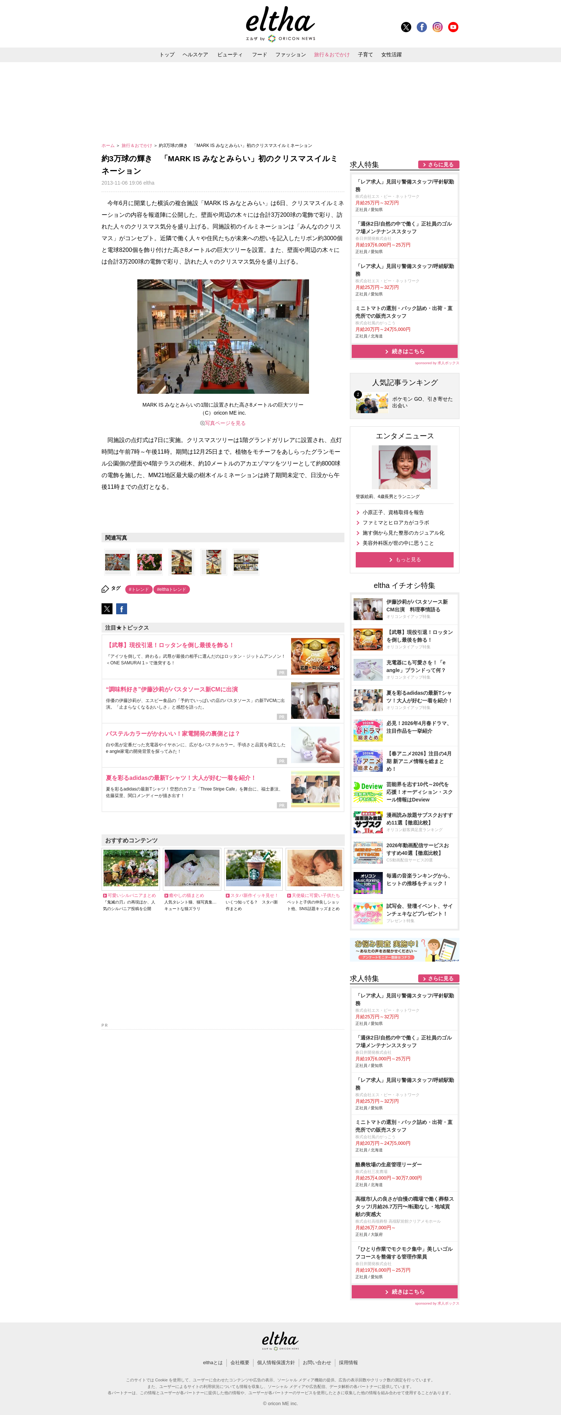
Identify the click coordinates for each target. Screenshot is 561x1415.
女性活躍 (391, 54)
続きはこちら (408, 351)
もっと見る (408, 559)
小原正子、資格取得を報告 (393, 512)
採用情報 (348, 1362)
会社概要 (239, 1362)
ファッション (290, 54)
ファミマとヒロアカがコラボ (396, 522)
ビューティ (230, 54)
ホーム (109, 145)
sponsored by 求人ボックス (437, 363)
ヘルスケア (195, 54)
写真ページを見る (225, 423)
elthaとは (213, 1362)
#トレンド (139, 589)
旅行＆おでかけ (332, 54)
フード (259, 54)
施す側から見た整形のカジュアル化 (403, 533)
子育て (365, 54)
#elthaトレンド (172, 589)
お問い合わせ (317, 1362)
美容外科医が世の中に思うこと (398, 543)
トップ (167, 54)
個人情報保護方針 (276, 1362)
